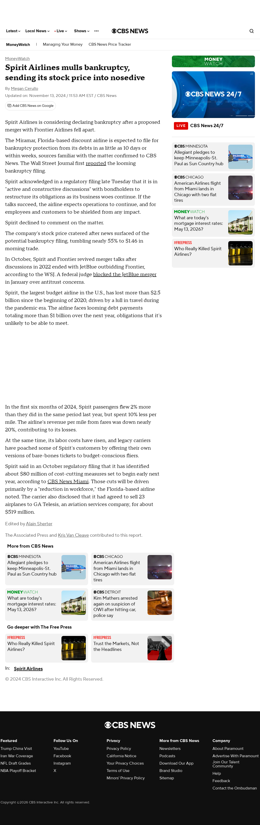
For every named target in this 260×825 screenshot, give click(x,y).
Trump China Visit (16, 749)
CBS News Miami (68, 481)
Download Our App (176, 763)
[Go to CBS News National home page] (130, 30)
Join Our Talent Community (226, 764)
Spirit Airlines (28, 669)
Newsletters (170, 749)
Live (62, 30)
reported (96, 163)
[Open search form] (251, 31)
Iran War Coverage (17, 756)
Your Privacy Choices (125, 763)
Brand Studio (170, 771)
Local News (37, 31)
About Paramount (228, 749)
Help (217, 773)
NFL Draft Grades (16, 763)
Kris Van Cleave (73, 535)
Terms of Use (118, 771)
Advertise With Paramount (236, 756)
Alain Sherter (39, 524)
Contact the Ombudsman (235, 788)
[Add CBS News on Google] (30, 105)
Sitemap (166, 778)
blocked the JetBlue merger (124, 274)
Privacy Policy (119, 749)
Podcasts (167, 756)
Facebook (62, 756)
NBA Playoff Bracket (18, 771)
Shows (81, 31)
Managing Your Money (63, 44)
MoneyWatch (18, 44)
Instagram (62, 763)
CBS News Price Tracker (110, 44)
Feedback (221, 781)
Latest (13, 31)
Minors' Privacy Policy (126, 778)
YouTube (61, 749)
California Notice (121, 756)
